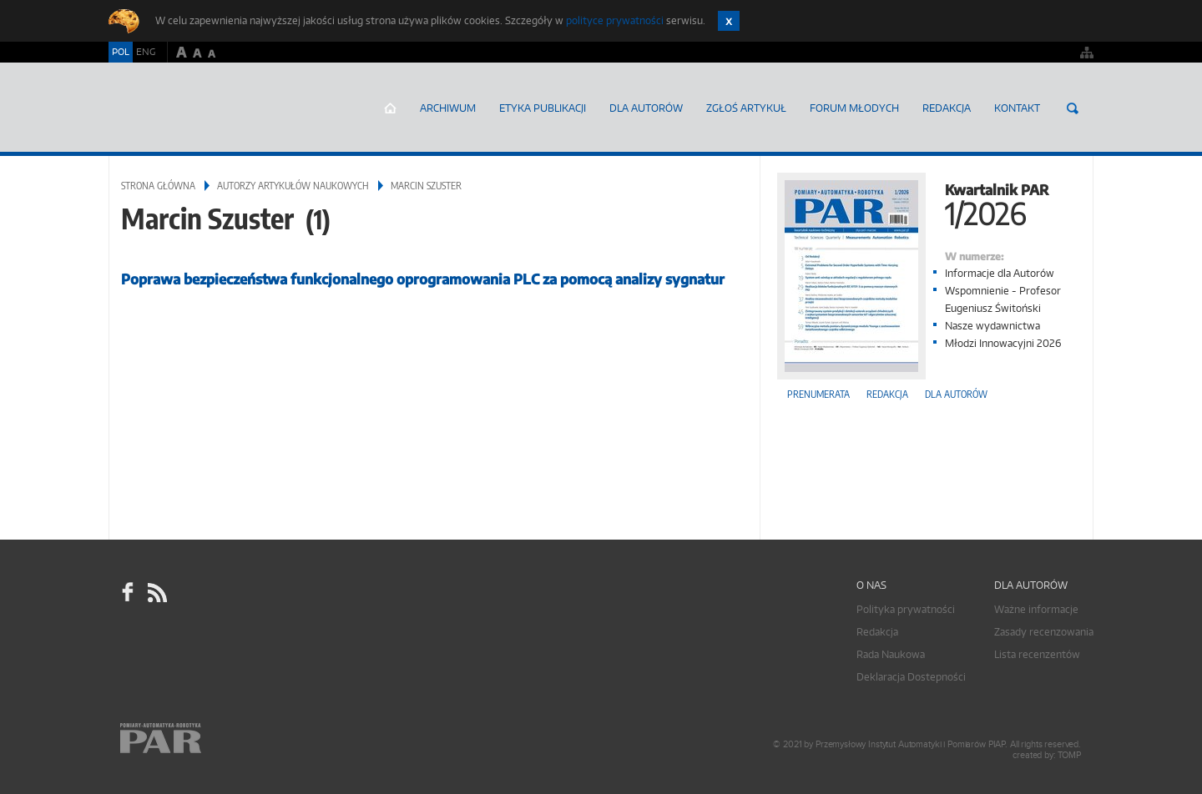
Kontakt (1017, 108)
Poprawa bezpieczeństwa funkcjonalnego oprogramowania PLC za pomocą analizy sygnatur (423, 279)
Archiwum (448, 108)
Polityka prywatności (905, 609)
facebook (127, 592)
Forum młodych (854, 108)
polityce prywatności (615, 20)
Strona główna (390, 108)
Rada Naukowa (890, 654)
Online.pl (208, 741)
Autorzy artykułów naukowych (293, 185)
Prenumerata (818, 394)
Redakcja (946, 108)
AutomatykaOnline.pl (207, 107)
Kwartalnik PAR (926, 203)
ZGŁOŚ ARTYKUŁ (746, 108)
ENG (145, 52)
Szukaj (1072, 108)
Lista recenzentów (1037, 654)
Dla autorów (646, 108)
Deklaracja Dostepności (911, 677)
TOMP (1069, 755)
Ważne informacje (1036, 609)
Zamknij (729, 21)
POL (120, 52)
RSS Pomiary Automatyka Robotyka (156, 592)
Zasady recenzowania (1043, 632)
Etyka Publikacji (542, 108)
